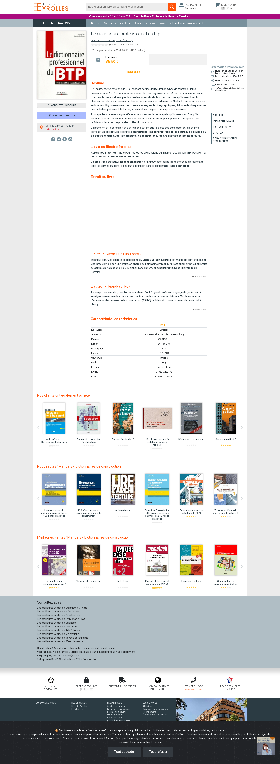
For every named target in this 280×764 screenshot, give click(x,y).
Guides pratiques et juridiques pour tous (93, 651)
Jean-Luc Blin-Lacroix (103, 40)
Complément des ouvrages (156, 709)
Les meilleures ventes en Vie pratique (58, 634)
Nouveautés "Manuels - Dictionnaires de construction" (79, 466)
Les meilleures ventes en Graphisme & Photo (62, 607)
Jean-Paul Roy (124, 40)
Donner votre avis (128, 44)
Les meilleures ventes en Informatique (58, 611)
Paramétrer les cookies (118, 720)
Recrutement (149, 712)
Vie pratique (44, 651)
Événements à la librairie (155, 715)
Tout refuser (158, 752)
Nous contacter (114, 717)
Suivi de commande (117, 706)
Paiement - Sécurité (116, 712)
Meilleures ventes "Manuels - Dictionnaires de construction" (84, 537)
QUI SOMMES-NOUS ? (47, 703)
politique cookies (142, 730)
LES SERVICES (150, 703)
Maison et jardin (62, 655)
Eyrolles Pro (77, 709)
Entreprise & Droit (47, 659)
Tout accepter (124, 752)
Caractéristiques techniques (225, 140)
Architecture (61, 648)
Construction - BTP (69, 659)
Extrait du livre (223, 127)
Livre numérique (115, 715)
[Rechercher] (127, 7)
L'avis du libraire (224, 121)
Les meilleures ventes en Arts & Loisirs (58, 630)
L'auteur (218, 132)
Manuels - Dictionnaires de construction (92, 648)
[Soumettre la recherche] (172, 7)
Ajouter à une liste (62, 115)
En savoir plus (199, 276)
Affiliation (147, 706)
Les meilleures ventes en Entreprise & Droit (61, 619)
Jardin (76, 655)
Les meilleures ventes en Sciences (56, 622)
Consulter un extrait (61, 105)
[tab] (120, 59)
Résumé (218, 115)
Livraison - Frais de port (118, 709)
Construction (44, 648)
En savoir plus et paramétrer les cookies (141, 742)
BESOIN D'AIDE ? (115, 703)
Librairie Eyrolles (79, 706)
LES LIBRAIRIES (79, 703)
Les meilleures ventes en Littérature (57, 626)
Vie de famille (60, 651)
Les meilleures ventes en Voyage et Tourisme (62, 637)
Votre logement (126, 651)
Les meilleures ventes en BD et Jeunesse (60, 641)
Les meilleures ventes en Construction (58, 615)
